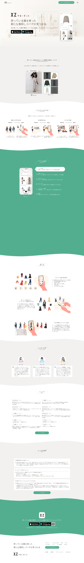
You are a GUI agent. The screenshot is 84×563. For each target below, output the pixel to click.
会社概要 (46, 552)
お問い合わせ (68, 552)
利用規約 (52, 552)
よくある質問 (59, 544)
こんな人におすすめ (55, 542)
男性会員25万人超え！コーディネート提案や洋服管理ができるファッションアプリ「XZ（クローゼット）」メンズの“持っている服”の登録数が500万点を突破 (56, 409)
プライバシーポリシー (60, 552)
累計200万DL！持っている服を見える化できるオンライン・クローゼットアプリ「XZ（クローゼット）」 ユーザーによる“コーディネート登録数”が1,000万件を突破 (26, 403)
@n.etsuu (34, 95)
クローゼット (47, 542)
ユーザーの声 (47, 544)
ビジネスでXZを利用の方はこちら (66, 2)
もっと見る (42, 492)
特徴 (62, 542)
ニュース (53, 544)
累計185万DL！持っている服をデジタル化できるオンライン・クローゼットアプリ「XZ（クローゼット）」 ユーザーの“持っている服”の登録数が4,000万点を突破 (56, 416)
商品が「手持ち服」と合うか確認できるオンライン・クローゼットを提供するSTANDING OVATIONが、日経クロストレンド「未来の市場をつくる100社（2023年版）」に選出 (26, 427)
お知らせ (65, 544)
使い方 (66, 542)
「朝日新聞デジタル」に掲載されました (49, 421)
